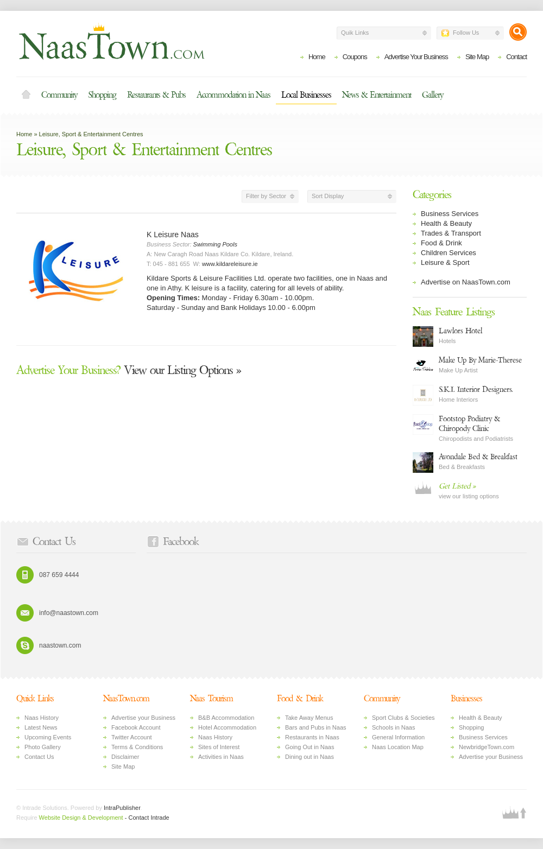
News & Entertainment (376, 95)
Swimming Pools (215, 244)
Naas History (41, 717)
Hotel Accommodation (227, 727)
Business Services (449, 214)
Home (316, 57)
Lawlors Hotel (460, 330)
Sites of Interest (218, 747)
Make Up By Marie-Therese (480, 360)
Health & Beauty (446, 223)
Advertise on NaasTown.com (465, 282)
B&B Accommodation (226, 717)
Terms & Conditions (137, 747)
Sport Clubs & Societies (403, 717)
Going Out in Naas (309, 747)
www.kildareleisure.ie (230, 264)
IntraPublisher (122, 807)
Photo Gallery (42, 747)
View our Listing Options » (128, 370)
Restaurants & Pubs (156, 95)
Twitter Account (131, 737)
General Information (398, 737)
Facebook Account (136, 727)
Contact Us (39, 756)
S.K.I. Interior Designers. (476, 389)
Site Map (477, 57)
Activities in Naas (221, 756)
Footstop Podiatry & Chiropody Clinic (469, 423)
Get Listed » (457, 486)
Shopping (102, 95)
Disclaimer (125, 756)
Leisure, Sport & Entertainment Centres (91, 134)
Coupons (355, 57)
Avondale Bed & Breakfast (478, 456)
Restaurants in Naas (312, 737)
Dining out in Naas (309, 756)
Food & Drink (441, 243)
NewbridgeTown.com (486, 747)
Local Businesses (306, 95)
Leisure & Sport (445, 262)
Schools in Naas (393, 727)
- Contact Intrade (147, 817)
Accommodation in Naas (233, 95)
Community (59, 95)
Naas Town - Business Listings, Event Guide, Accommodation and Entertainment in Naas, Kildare (111, 41)
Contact (516, 57)
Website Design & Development (81, 817)
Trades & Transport (451, 233)
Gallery (432, 95)
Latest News (41, 727)
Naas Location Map (398, 747)
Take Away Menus (309, 717)
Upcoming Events (47, 737)
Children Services (448, 253)
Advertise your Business (143, 717)
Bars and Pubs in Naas (315, 727)
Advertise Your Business (416, 57)
